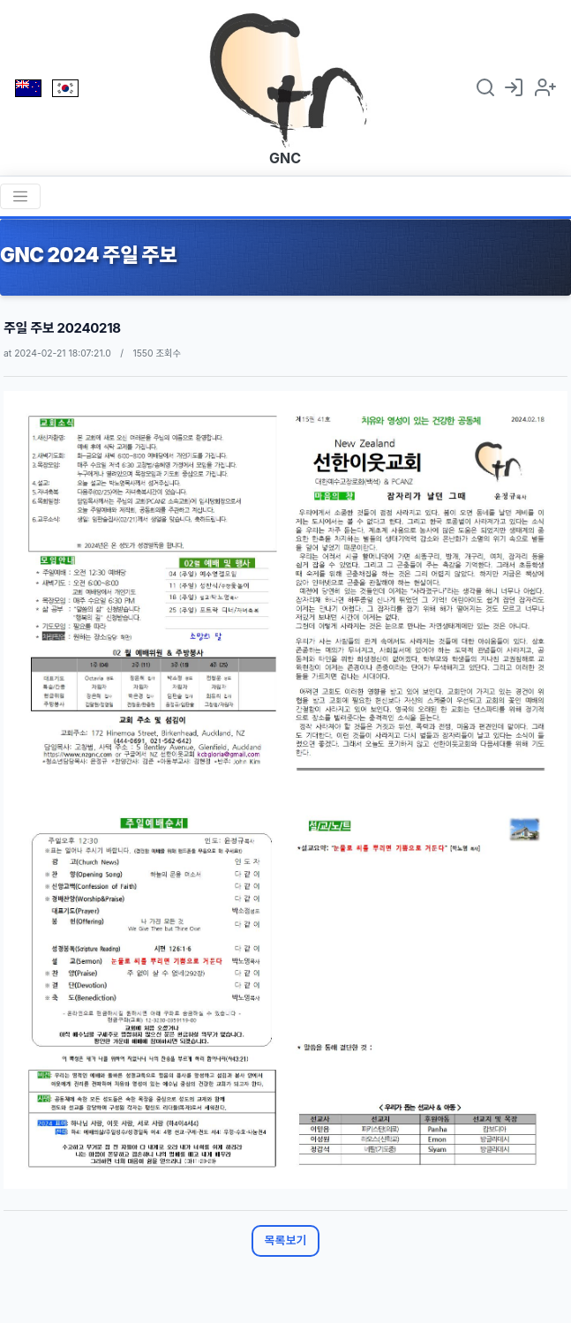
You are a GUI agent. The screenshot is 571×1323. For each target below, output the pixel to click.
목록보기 (286, 1240)
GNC (285, 158)
